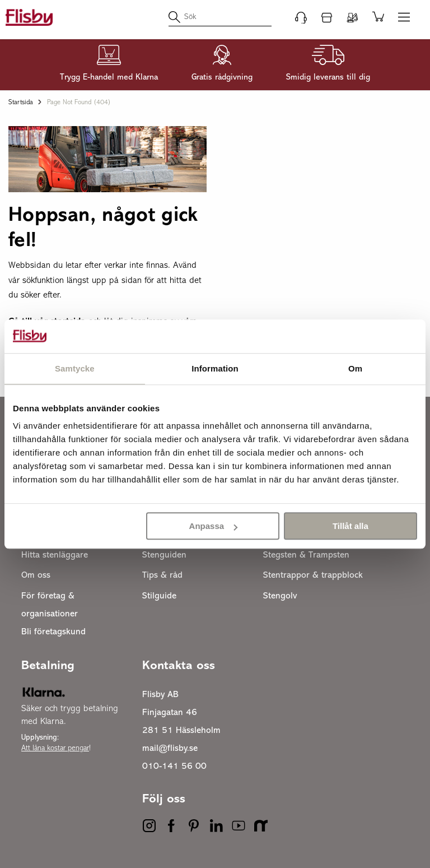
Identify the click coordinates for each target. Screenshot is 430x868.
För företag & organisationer (49, 605)
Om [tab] (355, 368)
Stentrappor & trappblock (313, 575)
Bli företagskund (53, 632)
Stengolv (280, 596)
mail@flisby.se (170, 748)
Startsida (20, 102)
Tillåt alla (350, 526)
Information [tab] (215, 368)
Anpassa (213, 526)
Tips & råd (162, 575)
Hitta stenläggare (54, 555)
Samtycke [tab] (75, 368)
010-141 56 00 (174, 766)
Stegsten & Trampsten (306, 555)
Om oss (35, 575)
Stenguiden (164, 555)
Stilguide (159, 596)
